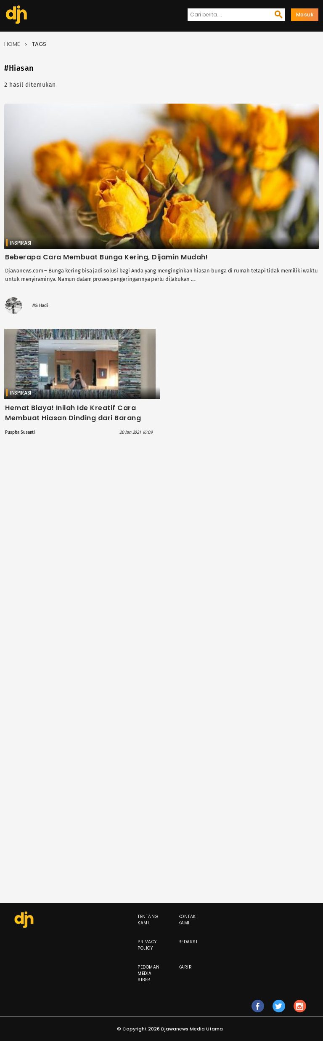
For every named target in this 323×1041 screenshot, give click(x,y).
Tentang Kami (148, 919)
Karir (185, 967)
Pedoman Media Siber (149, 973)
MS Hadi (40, 305)
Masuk (305, 14)
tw (279, 1009)
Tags (39, 44)
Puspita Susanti (20, 432)
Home (12, 44)
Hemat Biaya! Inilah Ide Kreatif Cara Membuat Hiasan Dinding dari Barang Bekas (73, 418)
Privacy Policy (147, 945)
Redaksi (188, 942)
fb (257, 1009)
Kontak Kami (187, 919)
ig (300, 1009)
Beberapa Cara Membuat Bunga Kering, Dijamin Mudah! (106, 257)
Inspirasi (20, 242)
